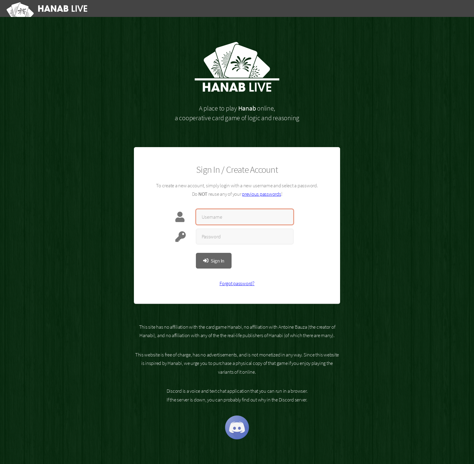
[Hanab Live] (48, 8)
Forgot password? (237, 283)
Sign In (217, 260)
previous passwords (261, 194)
